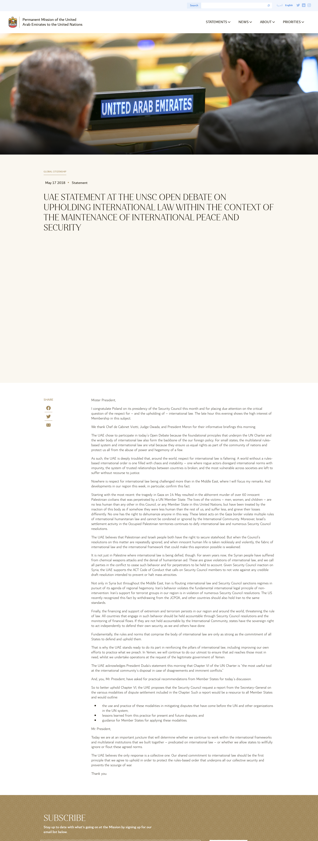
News (243, 22)
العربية (280, 5)
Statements (216, 22)
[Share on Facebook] (48, 409)
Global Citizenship (55, 172)
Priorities (292, 22)
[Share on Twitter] (48, 417)
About (266, 22)
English (289, 5)
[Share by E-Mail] (48, 426)
